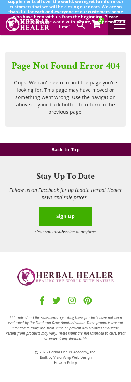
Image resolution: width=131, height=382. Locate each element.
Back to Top (65, 149)
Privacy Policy (65, 362)
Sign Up (65, 216)
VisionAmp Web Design (72, 357)
